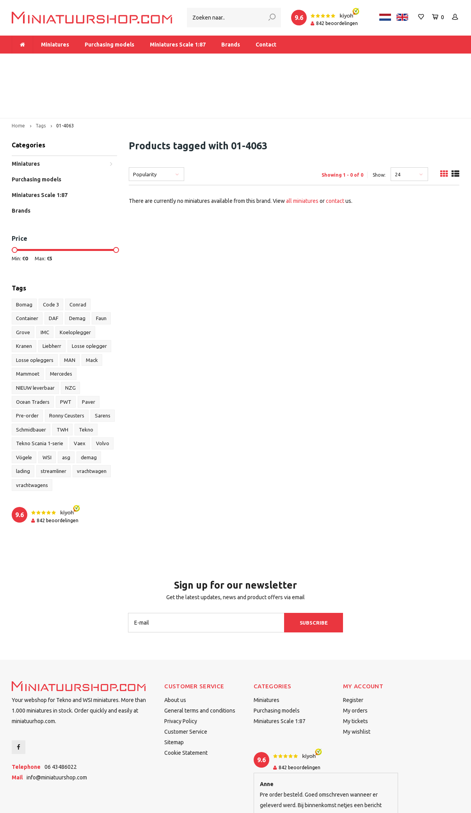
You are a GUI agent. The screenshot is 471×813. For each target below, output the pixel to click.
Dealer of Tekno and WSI (299, 61)
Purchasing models (109, 44)
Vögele (24, 408)
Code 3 (51, 255)
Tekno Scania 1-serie (39, 394)
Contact (266, 44)
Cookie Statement (186, 704)
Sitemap (174, 693)
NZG (70, 338)
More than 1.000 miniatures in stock (62, 61)
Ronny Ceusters (66, 366)
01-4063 (65, 76)
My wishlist (356, 683)
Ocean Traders (33, 352)
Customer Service (185, 683)
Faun (101, 269)
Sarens (102, 366)
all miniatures (302, 152)
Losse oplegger (89, 297)
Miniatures (55, 44)
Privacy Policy (180, 672)
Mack (92, 310)
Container (27, 269)
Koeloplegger (75, 283)
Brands (230, 44)
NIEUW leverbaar (35, 338)
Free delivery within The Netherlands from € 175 (188, 61)
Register (353, 651)
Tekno (86, 380)
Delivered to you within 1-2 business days (402, 61)
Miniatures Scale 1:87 (178, 44)
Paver (88, 352)
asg (66, 408)
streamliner (53, 422)
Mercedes (61, 325)
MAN (69, 310)
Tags (41, 76)
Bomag (24, 255)
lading (23, 422)
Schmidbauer (31, 380)
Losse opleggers (34, 310)
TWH (62, 380)
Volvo (102, 394)
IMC (45, 283)
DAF (54, 269)
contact (335, 152)
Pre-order (27, 366)
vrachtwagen (92, 422)
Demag (77, 269)
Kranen (24, 297)
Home (18, 76)
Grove (23, 283)
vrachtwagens (32, 436)
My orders (355, 662)
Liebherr (52, 297)
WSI (47, 408)
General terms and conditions (199, 662)
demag (89, 408)
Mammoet (27, 325)
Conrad (77, 255)
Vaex (79, 394)
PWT (65, 352)
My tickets (355, 672)
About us (175, 651)
